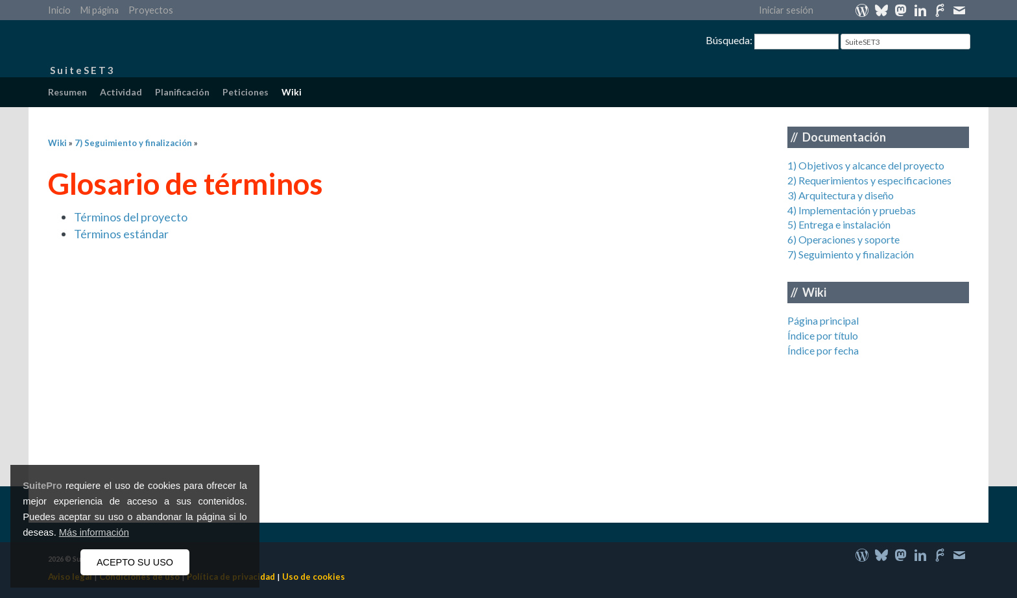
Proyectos (150, 10)
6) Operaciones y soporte (843, 239)
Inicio (59, 10)
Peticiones (245, 91)
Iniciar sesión (786, 10)
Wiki (291, 91)
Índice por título (822, 335)
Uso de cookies (313, 576)
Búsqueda (728, 40)
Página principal (823, 320)
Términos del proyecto (130, 217)
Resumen (67, 91)
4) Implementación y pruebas (851, 210)
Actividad (121, 91)
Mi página (99, 10)
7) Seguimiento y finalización (850, 254)
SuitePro (42, 485)
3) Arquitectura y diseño (840, 195)
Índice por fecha (823, 350)
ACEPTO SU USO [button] (135, 562)
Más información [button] (94, 532)
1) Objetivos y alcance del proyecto (865, 165)
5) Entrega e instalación (839, 224)
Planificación (182, 91)
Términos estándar (121, 234)
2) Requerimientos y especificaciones (869, 180)
